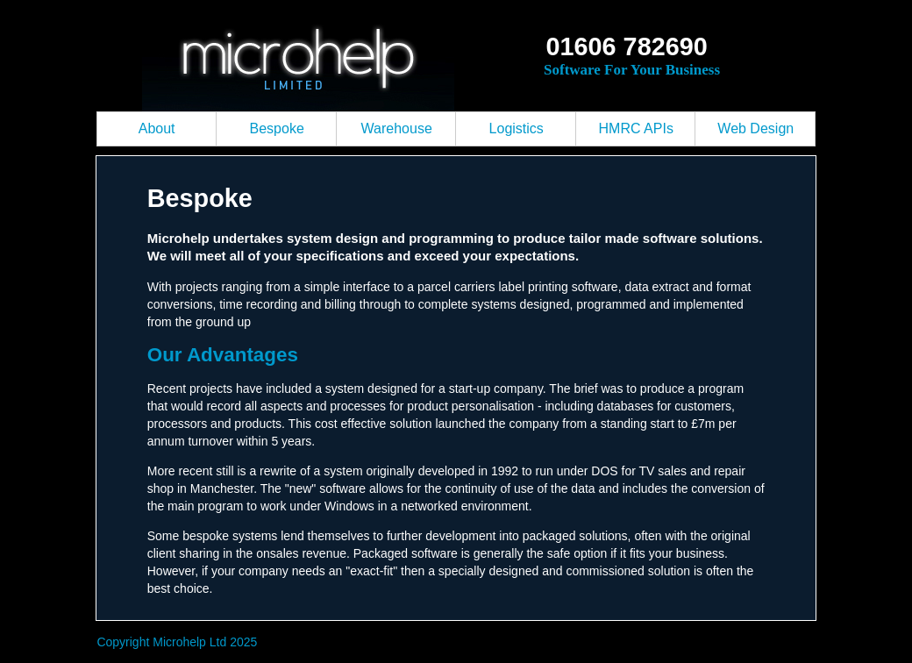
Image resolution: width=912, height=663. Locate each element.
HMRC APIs (636, 128)
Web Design (755, 128)
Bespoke (277, 128)
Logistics (516, 128)
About (157, 128)
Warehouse (396, 128)
